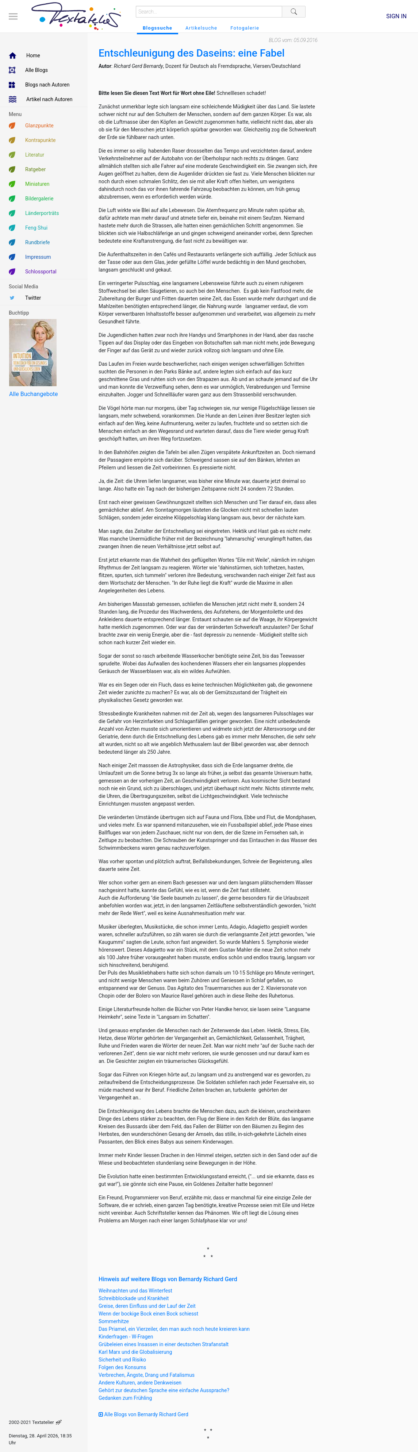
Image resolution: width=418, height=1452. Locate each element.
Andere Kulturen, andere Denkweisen (140, 1383)
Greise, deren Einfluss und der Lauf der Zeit (147, 1306)
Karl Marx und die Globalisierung (135, 1352)
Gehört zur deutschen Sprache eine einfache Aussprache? (164, 1390)
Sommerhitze (114, 1321)
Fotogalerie (244, 28)
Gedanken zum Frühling (125, 1398)
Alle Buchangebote (33, 394)
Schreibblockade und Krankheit (134, 1298)
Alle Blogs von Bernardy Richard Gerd (143, 1414)
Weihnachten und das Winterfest (135, 1291)
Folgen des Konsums (122, 1367)
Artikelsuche (201, 28)
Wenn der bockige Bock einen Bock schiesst (148, 1314)
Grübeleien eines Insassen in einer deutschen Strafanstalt (164, 1344)
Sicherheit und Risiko (122, 1360)
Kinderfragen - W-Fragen (126, 1337)
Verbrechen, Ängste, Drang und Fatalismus (147, 1375)
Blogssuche (157, 28)
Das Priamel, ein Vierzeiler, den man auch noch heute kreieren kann (174, 1329)
